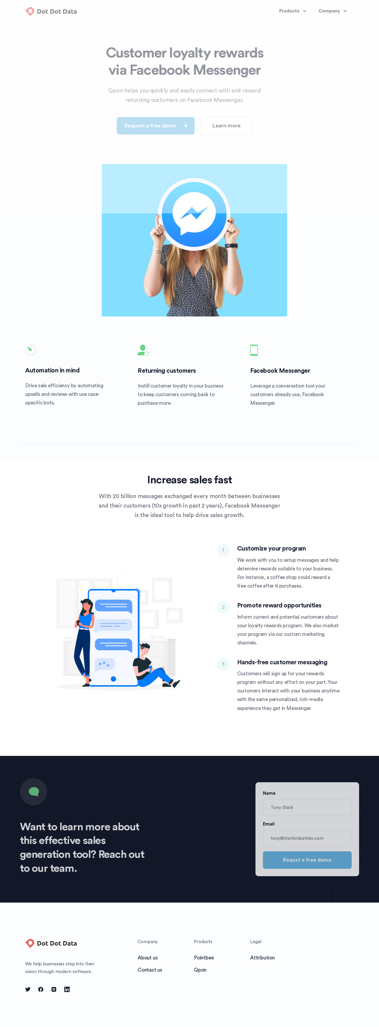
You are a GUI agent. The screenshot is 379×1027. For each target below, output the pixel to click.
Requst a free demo (318, 860)
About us (148, 957)
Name (280, 793)
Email (279, 824)
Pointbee (203, 957)
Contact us (150, 969)
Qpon (200, 969)
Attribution (262, 957)
